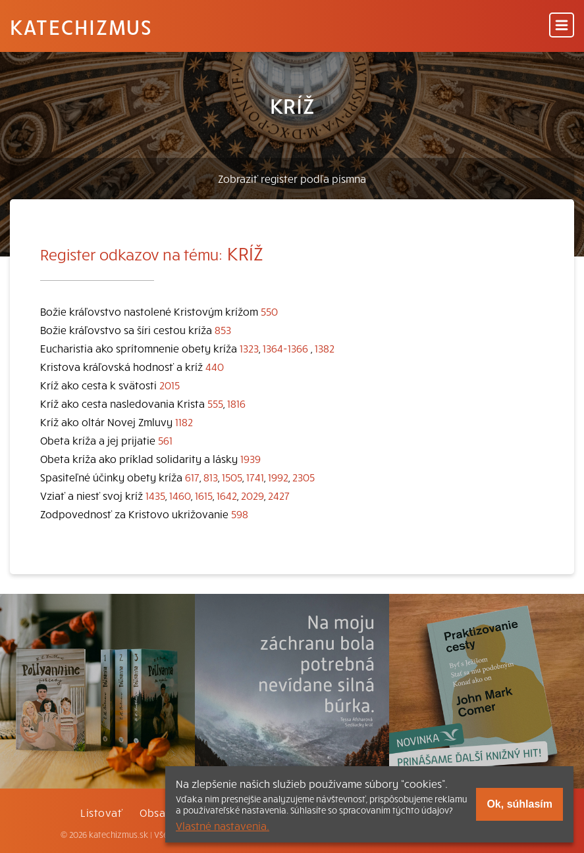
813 (210, 476)
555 (215, 403)
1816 (236, 403)
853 (223, 329)
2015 (169, 384)
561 (165, 440)
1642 (227, 495)
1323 (249, 347)
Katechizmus (81, 26)
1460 (180, 495)
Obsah (155, 812)
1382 (324, 347)
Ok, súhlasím (519, 804)
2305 (303, 476)
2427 (279, 495)
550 (269, 311)
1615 (204, 495)
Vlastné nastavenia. (222, 825)
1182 (184, 421)
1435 (155, 495)
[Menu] (561, 25)
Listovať (101, 812)
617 (192, 476)
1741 (255, 476)
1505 (232, 476)
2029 (252, 495)
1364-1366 (285, 347)
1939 (250, 458)
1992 (278, 476)
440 (214, 366)
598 (239, 513)
